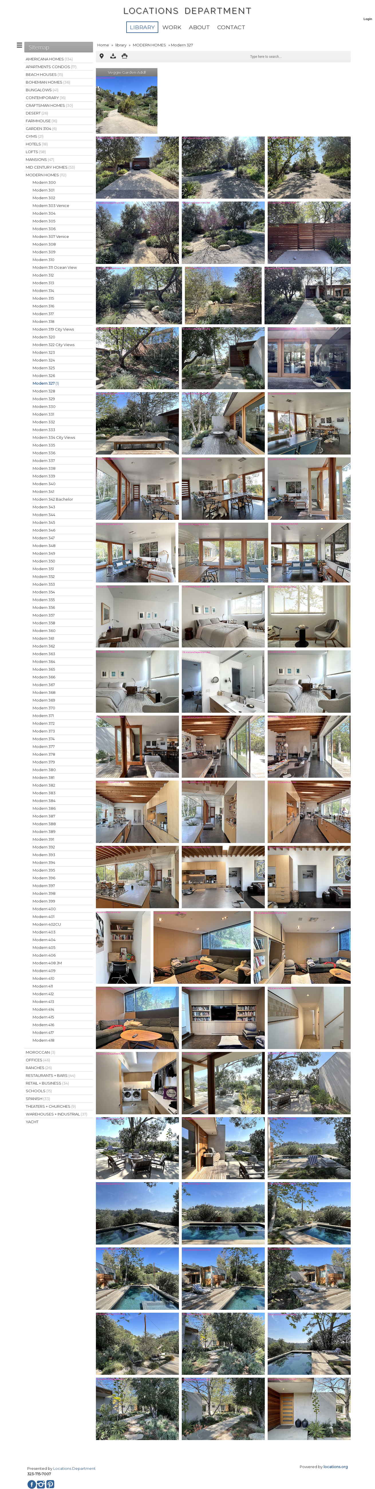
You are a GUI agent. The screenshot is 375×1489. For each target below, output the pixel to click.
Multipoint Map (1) (101, 56)
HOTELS (37, 144)
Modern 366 (44, 677)
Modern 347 (44, 538)
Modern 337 (44, 460)
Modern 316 (43, 306)
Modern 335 (44, 445)
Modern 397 (44, 885)
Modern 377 (44, 746)
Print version (124, 56)
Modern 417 (43, 1032)
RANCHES (39, 1067)
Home (103, 45)
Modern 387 (44, 816)
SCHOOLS (39, 1091)
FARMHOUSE (41, 121)
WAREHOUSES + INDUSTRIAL (56, 1114)
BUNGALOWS (42, 90)
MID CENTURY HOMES (50, 167)
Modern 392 (44, 847)
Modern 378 (44, 754)
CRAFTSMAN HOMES (49, 105)
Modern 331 (43, 414)
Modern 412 (43, 994)
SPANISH (38, 1098)
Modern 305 (44, 221)
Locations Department (74, 1468)
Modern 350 (44, 561)
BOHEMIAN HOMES (48, 82)
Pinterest (50, 1484)
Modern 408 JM (47, 963)
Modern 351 (43, 568)
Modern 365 (44, 669)
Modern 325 (44, 368)
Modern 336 (44, 453)
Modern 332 (44, 422)
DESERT (37, 113)
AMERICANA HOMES (49, 59)
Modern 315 (43, 298)
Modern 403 (44, 932)
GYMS (35, 136)
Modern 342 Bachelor (53, 499)
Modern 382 (44, 785)
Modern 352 (44, 576)
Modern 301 (43, 190)
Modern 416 (43, 1024)
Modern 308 (44, 244)
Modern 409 (44, 970)
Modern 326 (44, 375)
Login (368, 19)
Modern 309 (44, 252)
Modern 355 (44, 599)
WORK (171, 27)
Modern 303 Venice (51, 205)
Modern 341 (43, 491)
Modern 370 (44, 708)
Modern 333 (44, 429)
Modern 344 (44, 514)
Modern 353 (44, 584)
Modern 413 (43, 1001)
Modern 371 (43, 715)
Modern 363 (44, 653)
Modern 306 (44, 228)
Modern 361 (43, 638)
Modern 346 (44, 530)
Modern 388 (44, 823)
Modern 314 (43, 290)
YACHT (32, 1121)
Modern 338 (44, 468)
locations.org (335, 1466)
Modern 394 (44, 862)
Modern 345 (44, 522)
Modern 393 (44, 854)
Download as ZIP (113, 56)
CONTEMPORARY (46, 97)
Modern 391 (43, 839)
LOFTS (36, 151)
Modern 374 (44, 738)
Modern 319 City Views (53, 329)
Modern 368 (44, 692)
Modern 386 (44, 808)
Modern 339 (44, 476)
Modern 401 (43, 916)
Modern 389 (44, 831)
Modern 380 (44, 769)
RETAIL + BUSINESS (47, 1083)
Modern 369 (44, 700)
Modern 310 (43, 259)
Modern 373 (44, 731)
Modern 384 (44, 800)
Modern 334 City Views (54, 437)
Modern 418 (43, 1040)
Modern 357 (44, 615)
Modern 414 (43, 1009)
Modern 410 (43, 978)
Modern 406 (44, 955)
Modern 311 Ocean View (55, 267)
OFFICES (38, 1060)
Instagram (41, 1484)
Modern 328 (44, 391)
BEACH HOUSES (44, 74)
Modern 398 (44, 893)
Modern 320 (44, 337)
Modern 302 (44, 197)
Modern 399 (44, 901)
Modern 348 (44, 545)
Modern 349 (44, 553)
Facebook (31, 1484)
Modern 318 (43, 321)
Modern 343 (44, 507)
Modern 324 (44, 360)
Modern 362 (44, 646)
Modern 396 (44, 878)
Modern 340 (44, 483)
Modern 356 (44, 607)
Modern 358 (44, 623)
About (199, 27)
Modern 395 (44, 870)
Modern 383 (44, 793)
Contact (231, 27)
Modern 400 (44, 909)
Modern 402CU (47, 924)
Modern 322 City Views (53, 344)
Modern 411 (43, 986)
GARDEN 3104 (41, 128)
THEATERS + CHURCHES (51, 1106)
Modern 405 (44, 947)
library (142, 27)
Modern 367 (44, 684)
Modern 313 (43, 283)
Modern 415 (43, 1017)
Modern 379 (44, 762)
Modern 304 (44, 213)
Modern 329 (44, 398)
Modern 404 (44, 939)
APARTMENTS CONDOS (51, 66)
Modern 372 (44, 723)
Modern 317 (43, 313)
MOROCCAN (40, 1052)
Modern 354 (44, 592)
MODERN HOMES (149, 45)
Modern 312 (43, 275)
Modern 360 (44, 630)
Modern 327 (46, 383)
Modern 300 (44, 182)
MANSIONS (40, 159)
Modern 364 (44, 661)
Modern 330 (44, 406)
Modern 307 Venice (51, 236)
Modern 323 (44, 352)
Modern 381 (43, 777)
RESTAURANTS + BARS (50, 1075)
